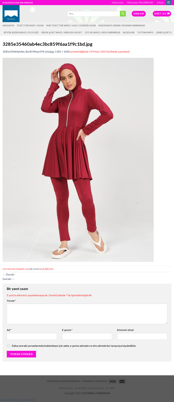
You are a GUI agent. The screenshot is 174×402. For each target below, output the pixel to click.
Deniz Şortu (163, 32)
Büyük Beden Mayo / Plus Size (21, 32)
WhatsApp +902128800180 (140, 2)
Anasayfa (8, 25)
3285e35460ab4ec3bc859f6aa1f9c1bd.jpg (28, 51)
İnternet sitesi (125, 330)
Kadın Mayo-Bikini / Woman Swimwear (121, 25)
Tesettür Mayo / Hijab (30, 25)
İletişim (160, 2)
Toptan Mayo (145, 32)
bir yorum (34, 268)
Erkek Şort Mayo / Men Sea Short (61, 32)
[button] (17, 399)
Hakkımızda (117, 2)
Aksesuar (129, 32)
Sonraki (9, 278)
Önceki (8, 274)
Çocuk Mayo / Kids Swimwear (102, 32)
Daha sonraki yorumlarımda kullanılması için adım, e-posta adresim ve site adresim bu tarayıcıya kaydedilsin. (74, 345)
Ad (9, 330)
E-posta (67, 330)
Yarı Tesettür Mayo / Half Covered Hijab (71, 25)
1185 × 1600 (62, 51)
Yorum (11, 300)
